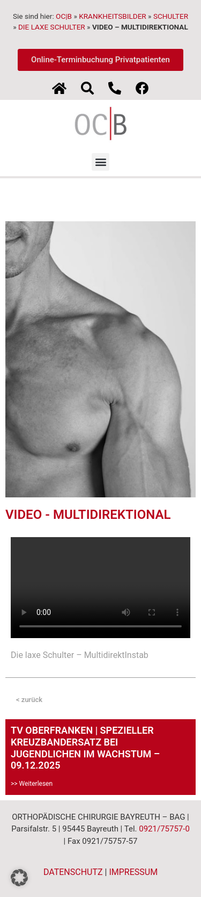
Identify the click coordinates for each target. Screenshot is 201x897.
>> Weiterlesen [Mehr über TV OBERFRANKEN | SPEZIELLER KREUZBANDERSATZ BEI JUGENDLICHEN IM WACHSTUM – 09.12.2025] (32, 783)
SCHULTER (170, 16)
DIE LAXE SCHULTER (51, 27)
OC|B (64, 16)
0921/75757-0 (164, 829)
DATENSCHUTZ (73, 872)
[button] (100, 162)
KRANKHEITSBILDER (112, 16)
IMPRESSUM (133, 872)
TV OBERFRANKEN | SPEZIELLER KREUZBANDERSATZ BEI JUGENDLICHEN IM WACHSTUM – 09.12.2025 (85, 748)
